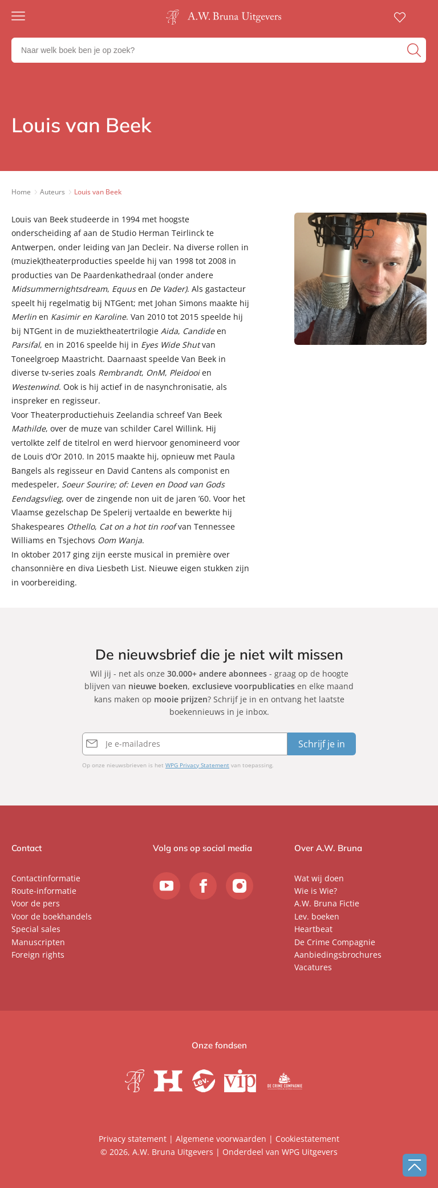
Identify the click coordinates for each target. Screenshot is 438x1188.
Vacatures (313, 967)
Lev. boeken (316, 916)
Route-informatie (43, 890)
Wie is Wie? (315, 890)
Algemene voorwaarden (221, 1138)
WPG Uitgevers (310, 1151)
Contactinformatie (45, 878)
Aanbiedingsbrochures (338, 954)
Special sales (35, 928)
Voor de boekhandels (51, 916)
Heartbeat (313, 928)
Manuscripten (38, 942)
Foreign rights (37, 954)
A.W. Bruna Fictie (326, 903)
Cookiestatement (307, 1138)
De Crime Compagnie (334, 942)
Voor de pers (35, 903)
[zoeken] (415, 50)
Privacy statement (133, 1138)
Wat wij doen (319, 878)
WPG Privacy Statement (197, 765)
